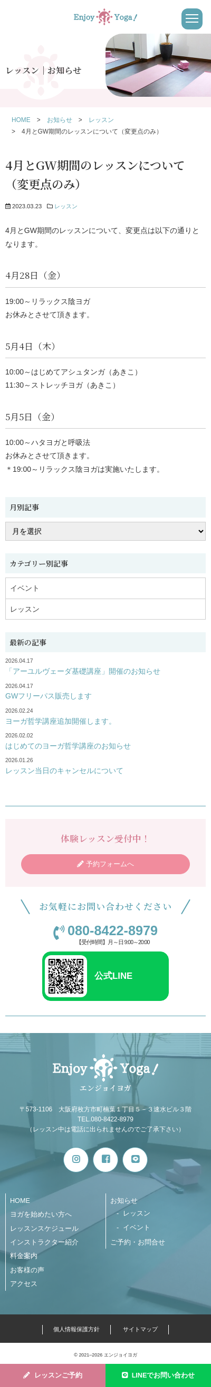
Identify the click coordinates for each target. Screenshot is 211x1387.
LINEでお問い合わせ (163, 1375)
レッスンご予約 (58, 1375)
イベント (25, 588)
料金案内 (23, 1256)
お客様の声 (27, 1270)
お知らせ (124, 1200)
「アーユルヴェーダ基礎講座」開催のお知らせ (82, 671)
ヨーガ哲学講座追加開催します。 (60, 721)
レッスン (66, 206)
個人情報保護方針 (76, 1329)
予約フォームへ (110, 864)
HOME (20, 1200)
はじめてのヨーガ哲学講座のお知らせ (68, 746)
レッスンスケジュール (44, 1228)
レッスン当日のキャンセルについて (64, 770)
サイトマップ (140, 1329)
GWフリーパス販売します (48, 696)
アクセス (23, 1284)
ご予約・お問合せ (137, 1242)
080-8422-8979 (113, 930)
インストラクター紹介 (44, 1242)
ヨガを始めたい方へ (41, 1214)
